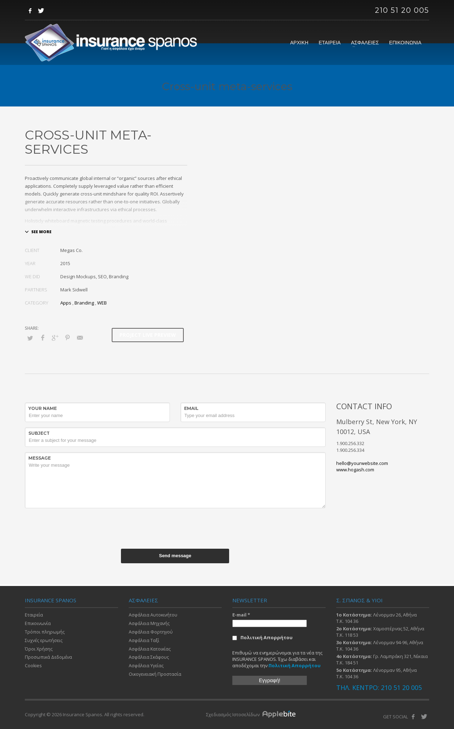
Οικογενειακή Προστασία (156, 677)
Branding (84, 303)
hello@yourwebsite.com (362, 463)
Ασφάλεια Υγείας (147, 668)
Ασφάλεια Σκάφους (149, 659)
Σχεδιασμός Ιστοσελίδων (233, 714)
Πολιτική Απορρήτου (262, 637)
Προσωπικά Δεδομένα (49, 659)
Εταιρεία (34, 615)
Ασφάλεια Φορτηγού (151, 633)
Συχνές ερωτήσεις (44, 641)
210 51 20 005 (402, 10)
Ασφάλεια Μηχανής (149, 624)
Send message (175, 555)
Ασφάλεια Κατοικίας (150, 650)
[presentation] (175, 527)
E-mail (241, 615)
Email (191, 408)
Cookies (33, 668)
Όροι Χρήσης (39, 650)
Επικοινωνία (38, 624)
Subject (39, 433)
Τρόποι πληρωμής (45, 633)
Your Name (42, 408)
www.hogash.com (355, 469)
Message (39, 458)
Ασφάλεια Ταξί (144, 641)
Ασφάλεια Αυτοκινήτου (153, 615)
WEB (102, 303)
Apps (65, 303)
